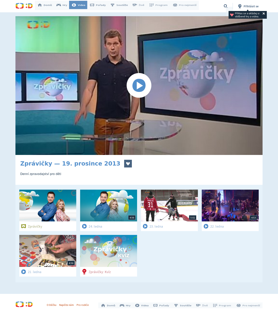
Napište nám (67, 304)
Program (159, 6)
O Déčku (52, 304)
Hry (63, 6)
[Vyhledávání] (226, 6)
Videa (80, 6)
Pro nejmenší (185, 6)
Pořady (99, 6)
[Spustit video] (139, 85)
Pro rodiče (84, 304)
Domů (46, 6)
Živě (140, 6)
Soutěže (121, 6)
